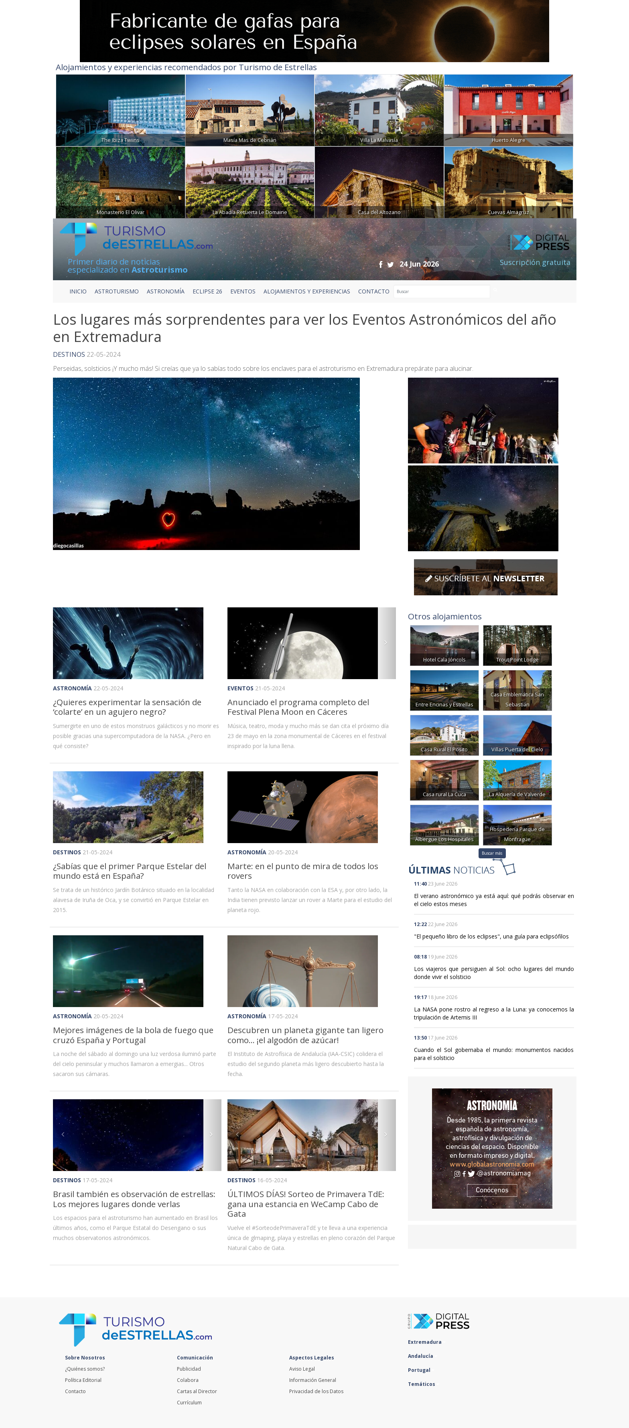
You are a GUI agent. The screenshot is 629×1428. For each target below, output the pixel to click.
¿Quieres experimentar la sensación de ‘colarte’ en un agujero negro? (127, 707)
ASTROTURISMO (117, 291)
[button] (240, 643)
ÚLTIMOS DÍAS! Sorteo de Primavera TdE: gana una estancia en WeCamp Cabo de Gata (305, 1203)
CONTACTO (374, 291)
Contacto (75, 1391)
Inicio (78, 291)
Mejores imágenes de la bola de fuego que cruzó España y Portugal (133, 1035)
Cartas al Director (197, 1391)
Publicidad (189, 1368)
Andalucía (422, 1356)
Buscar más (492, 853)
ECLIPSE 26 (207, 291)
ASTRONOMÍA (166, 291)
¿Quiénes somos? (85, 1368)
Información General (312, 1380)
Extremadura (427, 1342)
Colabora (188, 1380)
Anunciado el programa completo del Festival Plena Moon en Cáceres (298, 707)
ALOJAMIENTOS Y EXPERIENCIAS (307, 291)
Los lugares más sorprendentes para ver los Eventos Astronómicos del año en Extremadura (304, 327)
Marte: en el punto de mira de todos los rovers (302, 871)
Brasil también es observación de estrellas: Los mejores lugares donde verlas (134, 1199)
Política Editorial (83, 1380)
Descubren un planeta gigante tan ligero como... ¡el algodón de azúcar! (305, 1035)
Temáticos (423, 1384)
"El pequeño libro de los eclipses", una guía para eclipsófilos (491, 936)
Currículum (189, 1402)
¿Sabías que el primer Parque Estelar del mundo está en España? (129, 871)
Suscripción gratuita (535, 262)
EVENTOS (243, 291)
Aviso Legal (302, 1368)
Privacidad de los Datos (316, 1391)
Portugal (421, 1370)
